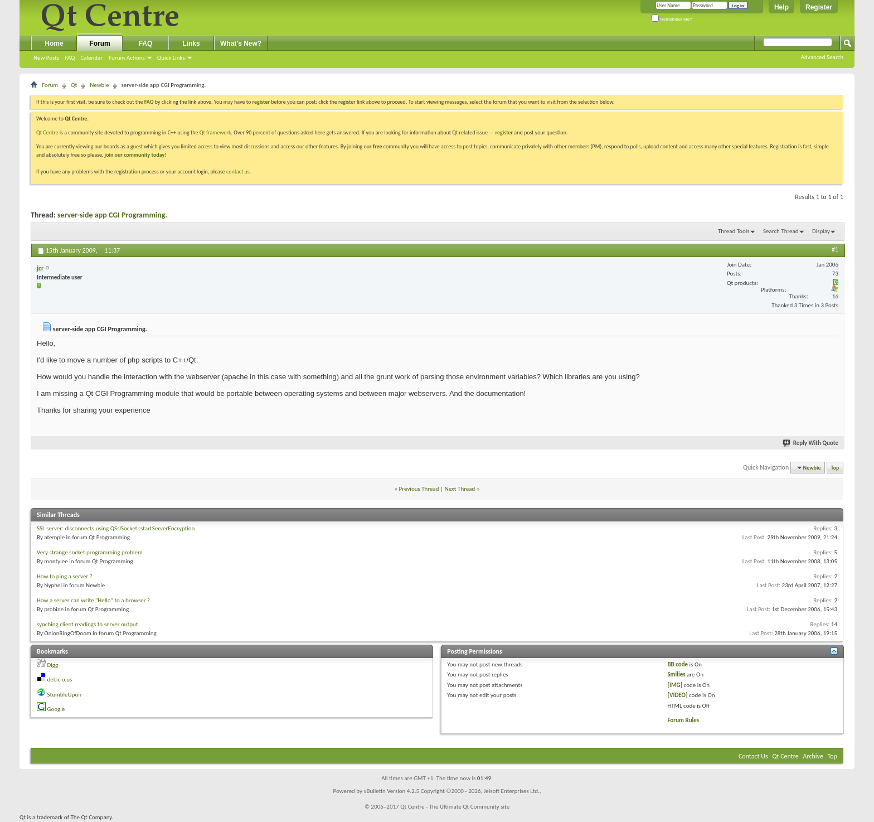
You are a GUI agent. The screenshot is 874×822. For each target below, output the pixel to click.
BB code (677, 664)
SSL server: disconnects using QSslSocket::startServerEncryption (116, 528)
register (504, 132)
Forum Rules (683, 720)
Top (835, 467)
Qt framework (215, 132)
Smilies (676, 674)
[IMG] (674, 685)
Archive (813, 756)
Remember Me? (672, 19)
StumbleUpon (64, 694)
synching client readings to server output (87, 624)
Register (818, 7)
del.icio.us (59, 679)
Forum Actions (127, 57)
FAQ (70, 57)
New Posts (46, 57)
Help (781, 7)
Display (821, 231)
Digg (53, 665)
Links (191, 43)
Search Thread (781, 231)
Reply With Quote (811, 443)
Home (54, 43)
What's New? (240, 43)
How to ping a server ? (65, 576)
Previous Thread (419, 488)
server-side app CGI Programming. (112, 215)
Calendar (91, 57)
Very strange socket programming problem (90, 552)
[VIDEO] (677, 695)
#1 (835, 249)
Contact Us (753, 756)
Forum (99, 43)
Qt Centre (47, 132)
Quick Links (171, 57)
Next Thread (460, 488)
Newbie (99, 85)
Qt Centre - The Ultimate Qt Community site (454, 806)
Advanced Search (822, 57)
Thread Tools (734, 231)
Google (56, 709)
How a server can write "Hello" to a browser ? (93, 600)
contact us (238, 171)
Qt (74, 85)
